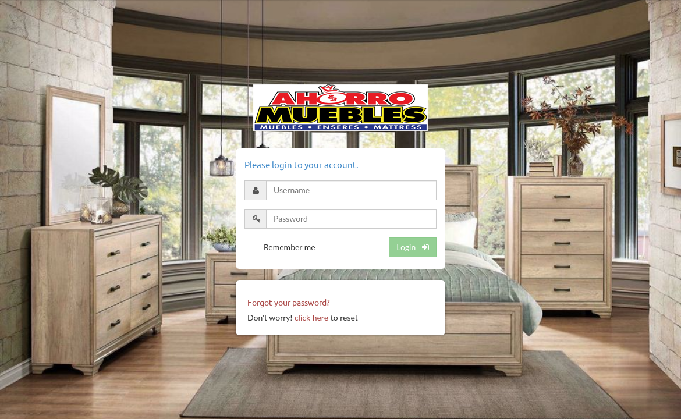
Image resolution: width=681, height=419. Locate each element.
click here (311, 317)
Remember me (289, 247)
